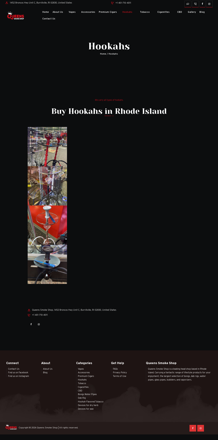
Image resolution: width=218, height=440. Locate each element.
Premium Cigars (86, 376)
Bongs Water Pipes (87, 394)
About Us (47, 369)
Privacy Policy (120, 372)
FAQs (115, 369)
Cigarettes (83, 387)
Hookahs (82, 380)
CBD (80, 390)
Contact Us (13, 369)
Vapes (81, 369)
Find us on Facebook (18, 372)
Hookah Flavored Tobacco (90, 401)
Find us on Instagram (18, 376)
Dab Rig (82, 398)
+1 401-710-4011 (123, 3)
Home (103, 54)
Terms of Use (119, 376)
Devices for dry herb (88, 405)
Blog (45, 372)
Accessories (84, 372)
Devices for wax (86, 409)
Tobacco (82, 383)
